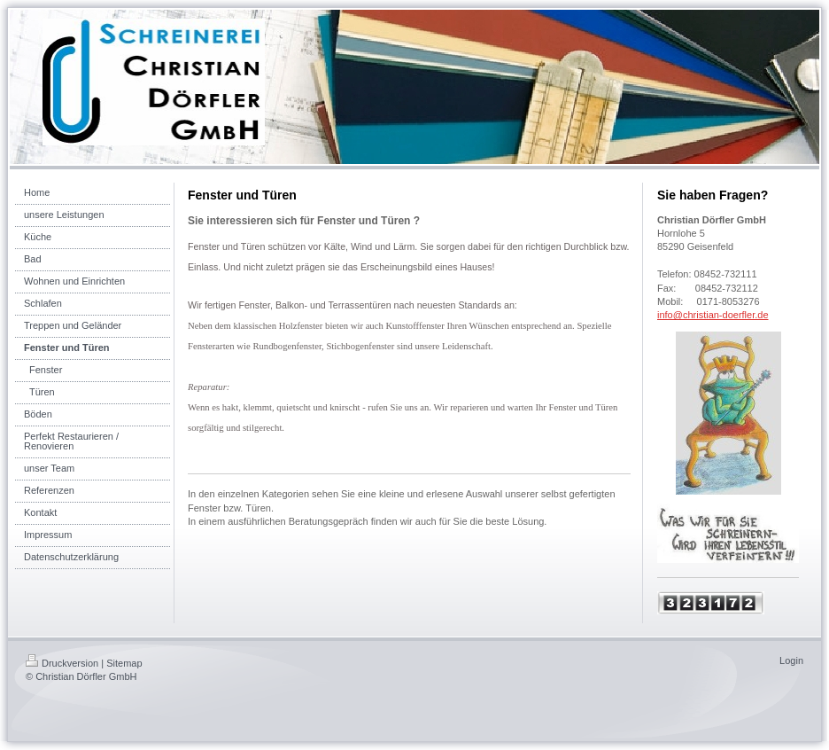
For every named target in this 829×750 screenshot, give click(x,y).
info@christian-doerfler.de (713, 314)
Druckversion (62, 663)
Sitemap (124, 663)
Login (791, 660)
